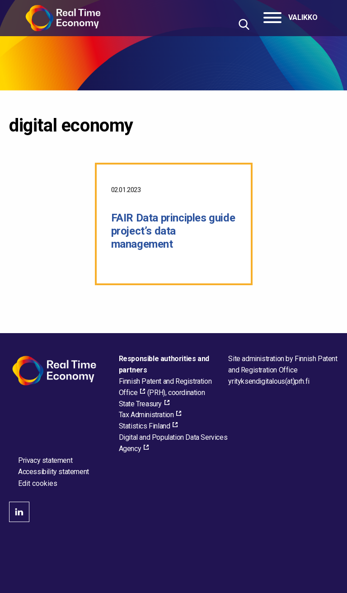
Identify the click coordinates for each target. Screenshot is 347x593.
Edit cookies (37, 483)
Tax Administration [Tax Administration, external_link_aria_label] (146, 414)
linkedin (19, 512)
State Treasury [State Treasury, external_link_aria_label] (140, 404)
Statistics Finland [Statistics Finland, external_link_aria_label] (144, 426)
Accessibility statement (53, 471)
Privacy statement (45, 460)
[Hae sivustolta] (244, 24)
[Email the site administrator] (268, 381)
